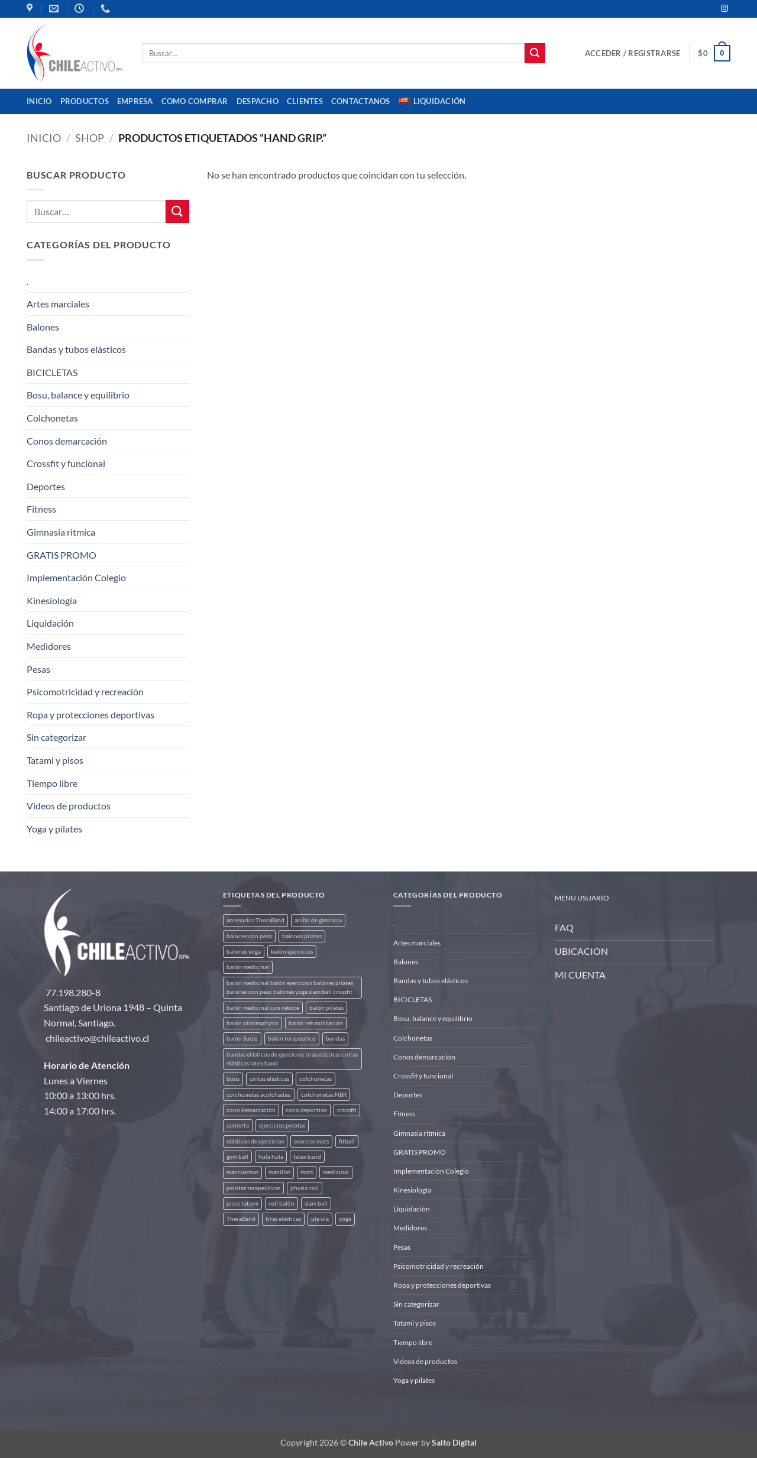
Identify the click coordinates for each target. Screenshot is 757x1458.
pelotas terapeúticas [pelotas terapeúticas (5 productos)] (253, 1188)
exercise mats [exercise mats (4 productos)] (311, 1141)
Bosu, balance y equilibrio (78, 394)
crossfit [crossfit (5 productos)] (347, 1110)
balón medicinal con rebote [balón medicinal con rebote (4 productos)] (263, 1008)
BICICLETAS (52, 372)
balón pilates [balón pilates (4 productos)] (326, 1008)
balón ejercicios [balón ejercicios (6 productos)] (292, 951)
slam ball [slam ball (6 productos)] (316, 1203)
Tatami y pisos (55, 760)
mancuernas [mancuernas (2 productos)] (242, 1172)
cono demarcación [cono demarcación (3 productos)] (251, 1110)
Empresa (135, 101)
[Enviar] (535, 53)
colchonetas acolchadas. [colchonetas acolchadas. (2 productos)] (259, 1094)
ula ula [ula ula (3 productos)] (320, 1219)
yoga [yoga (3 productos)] (345, 1219)
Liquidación (432, 102)
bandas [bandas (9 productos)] (335, 1038)
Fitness (41, 508)
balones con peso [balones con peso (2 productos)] (249, 936)
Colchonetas (52, 417)
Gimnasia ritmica (61, 531)
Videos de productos (69, 805)
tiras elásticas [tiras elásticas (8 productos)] (283, 1219)
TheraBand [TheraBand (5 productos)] (241, 1219)
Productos (84, 101)
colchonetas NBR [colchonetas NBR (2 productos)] (324, 1094)
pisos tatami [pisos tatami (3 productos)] (242, 1203)
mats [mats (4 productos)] (306, 1172)
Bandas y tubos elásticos (76, 349)
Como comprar (194, 101)
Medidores (49, 646)
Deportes (46, 486)
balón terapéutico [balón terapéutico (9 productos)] (292, 1038)
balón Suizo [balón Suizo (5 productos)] (242, 1038)
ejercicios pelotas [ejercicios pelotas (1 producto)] (282, 1125)
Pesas (38, 669)
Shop (89, 137)
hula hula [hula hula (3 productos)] (270, 1157)
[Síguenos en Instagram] (724, 9)
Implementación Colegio (76, 577)
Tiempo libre (52, 783)
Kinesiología (52, 600)
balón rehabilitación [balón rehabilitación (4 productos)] (316, 1023)
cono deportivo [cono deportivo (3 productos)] (306, 1110)
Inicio (39, 101)
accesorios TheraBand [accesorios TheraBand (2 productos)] (255, 920)
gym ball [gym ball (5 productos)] (237, 1157)
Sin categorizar (56, 737)
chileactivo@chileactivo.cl (97, 1038)
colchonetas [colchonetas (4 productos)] (315, 1078)
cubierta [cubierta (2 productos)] (238, 1125)
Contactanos (360, 101)
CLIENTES (305, 101)
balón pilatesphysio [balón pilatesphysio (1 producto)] (253, 1023)
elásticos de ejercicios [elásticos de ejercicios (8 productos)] (255, 1141)
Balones (43, 326)
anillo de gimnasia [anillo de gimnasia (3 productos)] (318, 920)
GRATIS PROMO (61, 554)
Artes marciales (58, 303)
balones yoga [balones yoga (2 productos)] (244, 951)
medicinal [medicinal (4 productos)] (336, 1172)
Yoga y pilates (54, 828)
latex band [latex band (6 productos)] (307, 1157)
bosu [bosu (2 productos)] (233, 1078)
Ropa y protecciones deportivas (90, 714)
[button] (632, 53)
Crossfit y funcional (66, 463)
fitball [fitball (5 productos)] (347, 1141)
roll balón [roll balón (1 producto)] (281, 1203)
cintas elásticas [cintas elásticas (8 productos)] (269, 1078)
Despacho (258, 101)
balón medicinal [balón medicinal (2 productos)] (248, 967)
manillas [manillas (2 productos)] (279, 1172)
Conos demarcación (67, 440)
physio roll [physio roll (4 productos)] (304, 1188)
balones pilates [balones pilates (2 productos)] (302, 936)
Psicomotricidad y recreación (85, 691)
